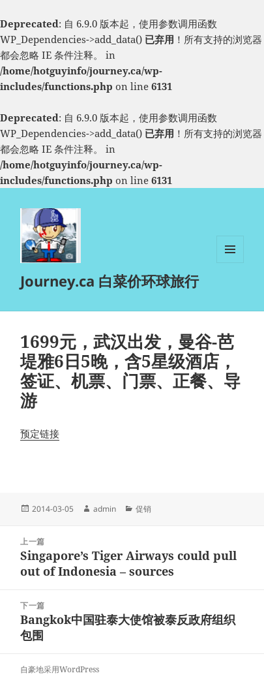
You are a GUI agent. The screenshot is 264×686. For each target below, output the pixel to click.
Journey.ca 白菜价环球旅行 (109, 280)
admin (104, 508)
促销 (143, 508)
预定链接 (39, 433)
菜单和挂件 (230, 262)
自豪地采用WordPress (59, 669)
